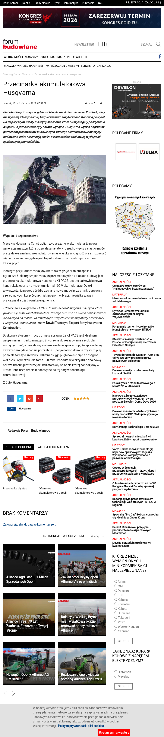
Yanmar (123, 631)
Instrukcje (51, 536)
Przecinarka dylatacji (15, 488)
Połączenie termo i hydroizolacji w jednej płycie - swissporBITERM (133, 328)
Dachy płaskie (42, 2)
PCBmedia (88, 2)
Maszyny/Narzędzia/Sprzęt (23, 65)
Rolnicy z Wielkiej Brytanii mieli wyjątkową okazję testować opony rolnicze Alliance (80, 623)
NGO (101, 2)
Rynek (44, 57)
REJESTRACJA (134, 2)
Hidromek (124, 672)
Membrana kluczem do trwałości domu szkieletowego (136, 300)
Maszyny (31, 57)
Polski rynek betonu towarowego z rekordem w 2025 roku (133, 384)
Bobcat (122, 581)
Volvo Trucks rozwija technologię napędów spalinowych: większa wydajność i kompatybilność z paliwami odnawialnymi (132, 454)
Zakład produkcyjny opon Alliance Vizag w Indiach (79, 579)
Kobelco (123, 599)
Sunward (124, 613)
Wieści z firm (73, 536)
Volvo (121, 622)
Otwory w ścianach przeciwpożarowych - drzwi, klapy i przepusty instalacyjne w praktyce (133, 470)
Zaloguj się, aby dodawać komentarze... (29, 524)
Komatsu (124, 604)
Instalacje (75, 57)
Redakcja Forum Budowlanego (29, 431)
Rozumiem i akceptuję (114, 732)
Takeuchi (124, 617)
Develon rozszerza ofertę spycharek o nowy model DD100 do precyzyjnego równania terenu (135, 414)
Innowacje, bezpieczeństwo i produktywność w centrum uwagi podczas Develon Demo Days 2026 (134, 398)
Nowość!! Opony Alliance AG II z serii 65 (27, 677)
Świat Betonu (11, 2)
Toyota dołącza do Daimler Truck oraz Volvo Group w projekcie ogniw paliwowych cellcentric (135, 357)
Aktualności (13, 57)
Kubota (122, 608)
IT (86, 57)
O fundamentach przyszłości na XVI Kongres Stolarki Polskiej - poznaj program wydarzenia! (134, 486)
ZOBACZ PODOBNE (19, 447)
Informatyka (71, 2)
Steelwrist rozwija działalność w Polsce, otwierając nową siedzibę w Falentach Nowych (134, 342)
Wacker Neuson (128, 626)
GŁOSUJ (123, 641)
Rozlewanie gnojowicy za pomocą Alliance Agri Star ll (81, 677)
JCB (120, 595)
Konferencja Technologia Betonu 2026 (135, 426)
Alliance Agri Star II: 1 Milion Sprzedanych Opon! (27, 579)
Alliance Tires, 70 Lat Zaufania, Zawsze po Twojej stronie (27, 625)
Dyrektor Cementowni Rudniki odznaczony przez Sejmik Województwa (130, 314)
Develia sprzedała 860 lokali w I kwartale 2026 (131, 544)
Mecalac (123, 676)
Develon (123, 590)
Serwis (86, 65)
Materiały (57, 57)
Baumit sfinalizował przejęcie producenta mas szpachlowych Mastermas (131, 530)
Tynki (57, 2)
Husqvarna (25, 408)
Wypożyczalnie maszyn (62, 65)
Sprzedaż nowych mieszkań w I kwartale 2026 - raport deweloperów (134, 438)
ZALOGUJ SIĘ (153, 2)
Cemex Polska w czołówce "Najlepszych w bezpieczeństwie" (133, 287)
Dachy (26, 2)
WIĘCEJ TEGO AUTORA (53, 447)
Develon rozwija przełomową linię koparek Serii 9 (133, 372)
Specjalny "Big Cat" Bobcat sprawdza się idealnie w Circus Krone (135, 516)
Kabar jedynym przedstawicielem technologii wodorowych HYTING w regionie (134, 502)
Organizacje (102, 65)
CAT (121, 586)
